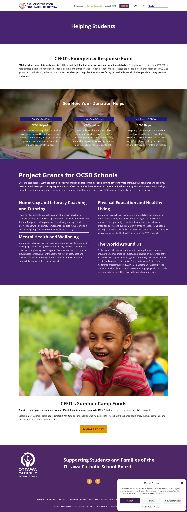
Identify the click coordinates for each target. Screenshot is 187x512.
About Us (51, 499)
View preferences (173, 500)
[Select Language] (158, 6)
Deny (151, 500)
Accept (130, 500)
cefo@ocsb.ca (75, 499)
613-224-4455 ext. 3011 (93, 499)
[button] (182, 483)
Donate (40, 499)
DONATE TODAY (93, 429)
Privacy (157, 507)
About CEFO (110, 6)
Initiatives (78, 6)
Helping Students (94, 6)
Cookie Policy (147, 507)
